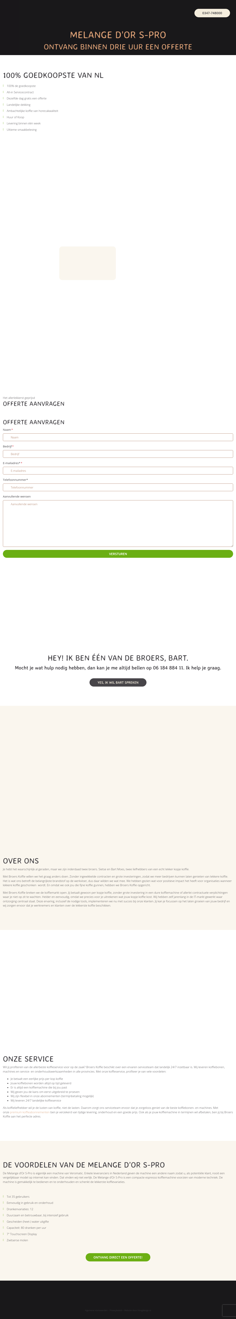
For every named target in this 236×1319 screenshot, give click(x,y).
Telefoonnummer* (15, 480)
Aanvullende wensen (17, 496)
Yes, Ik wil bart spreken (117, 682)
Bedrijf (8, 446)
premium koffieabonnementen (30, 1112)
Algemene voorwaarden (96, 1310)
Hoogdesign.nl (144, 1310)
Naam (8, 429)
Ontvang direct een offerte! (118, 1257)
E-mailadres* (12, 463)
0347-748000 (212, 13)
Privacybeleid (116, 1310)
